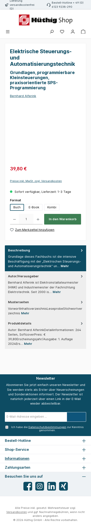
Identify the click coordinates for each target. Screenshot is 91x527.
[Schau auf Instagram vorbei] (39, 486)
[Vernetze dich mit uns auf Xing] (63, 486)
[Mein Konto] (72, 32)
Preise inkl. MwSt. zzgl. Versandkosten (36, 181)
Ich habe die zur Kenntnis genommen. (47, 428)
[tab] (45, 258)
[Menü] (8, 32)
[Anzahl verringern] (14, 219)
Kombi (51, 207)
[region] (45, 135)
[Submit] (76, 417)
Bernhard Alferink (23, 96)
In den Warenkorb (62, 219)
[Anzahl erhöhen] (37, 219)
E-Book (34, 207)
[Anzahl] (26, 219)
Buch (17, 207)
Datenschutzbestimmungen (47, 427)
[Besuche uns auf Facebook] (27, 486)
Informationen (17, 458)
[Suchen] (51, 32)
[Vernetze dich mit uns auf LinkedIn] (51, 486)
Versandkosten (16, 512)
